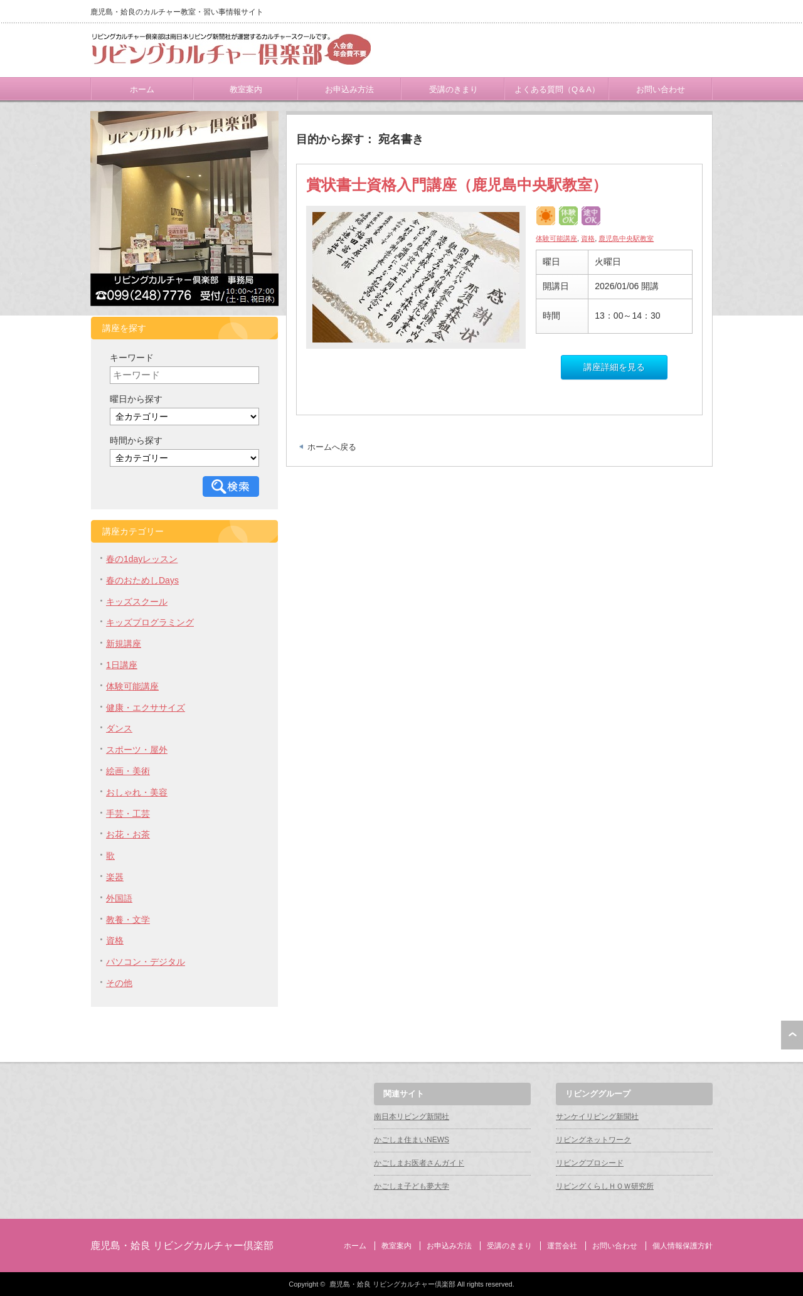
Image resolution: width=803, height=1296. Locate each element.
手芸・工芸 (128, 814)
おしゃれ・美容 (137, 792)
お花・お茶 (128, 834)
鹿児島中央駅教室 (626, 238)
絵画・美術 (128, 771)
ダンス (119, 728)
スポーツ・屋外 (137, 750)
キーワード (132, 358)
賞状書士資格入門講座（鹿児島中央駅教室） (456, 184)
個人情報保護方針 (682, 1245)
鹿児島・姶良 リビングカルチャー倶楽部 (182, 1245)
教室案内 (246, 89)
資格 (588, 238)
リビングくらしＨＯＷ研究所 (605, 1186)
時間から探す (136, 440)
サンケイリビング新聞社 (597, 1116)
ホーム (142, 89)
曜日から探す (136, 399)
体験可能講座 (556, 238)
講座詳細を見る (614, 367)
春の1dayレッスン (142, 559)
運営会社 (562, 1245)
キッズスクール (137, 602)
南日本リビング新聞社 (411, 1116)
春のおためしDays (142, 580)
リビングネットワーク (593, 1139)
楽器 (115, 877)
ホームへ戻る (331, 447)
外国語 (119, 898)
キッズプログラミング (150, 622)
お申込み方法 (349, 89)
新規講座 (123, 644)
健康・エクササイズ (145, 708)
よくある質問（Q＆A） (557, 89)
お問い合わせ (660, 89)
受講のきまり (453, 89)
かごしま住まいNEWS (411, 1139)
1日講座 (121, 665)
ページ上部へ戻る (792, 1035)
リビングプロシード (590, 1163)
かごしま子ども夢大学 (411, 1186)
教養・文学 (128, 920)
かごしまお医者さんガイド (419, 1163)
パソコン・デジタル (145, 962)
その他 (119, 983)
